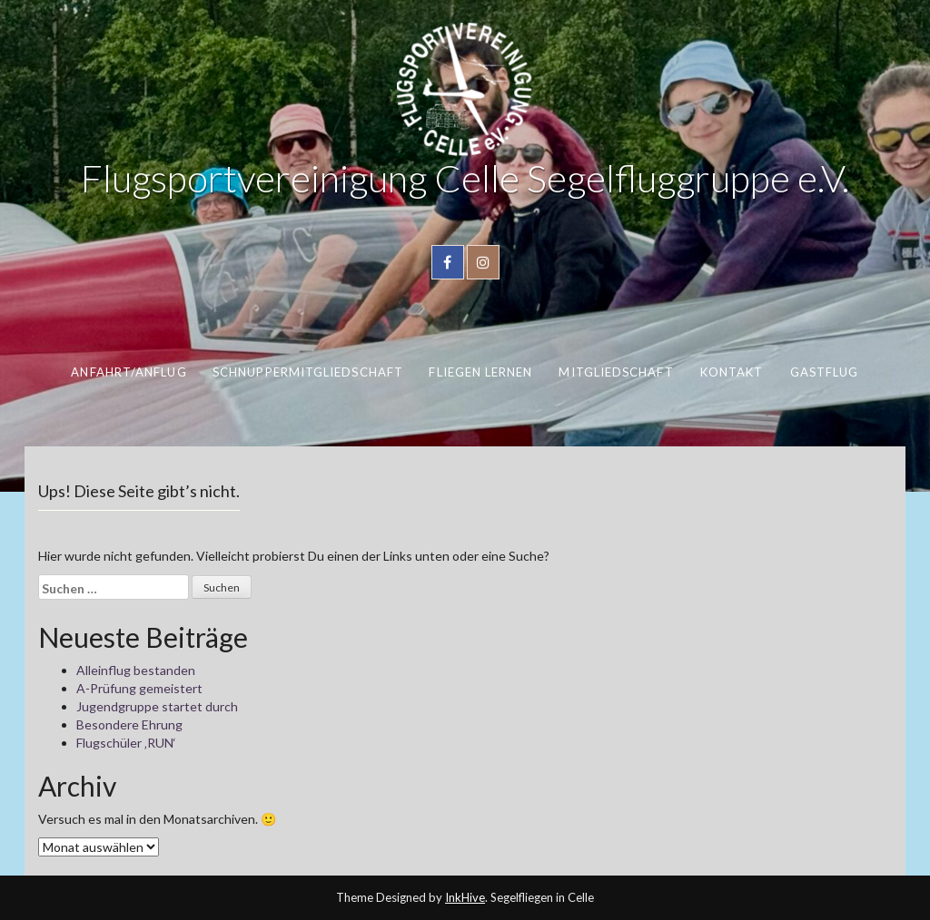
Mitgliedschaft (616, 372)
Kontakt (732, 372)
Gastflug (824, 372)
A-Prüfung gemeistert (139, 688)
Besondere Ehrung (129, 724)
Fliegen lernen (480, 372)
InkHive (465, 897)
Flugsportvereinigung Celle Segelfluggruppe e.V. (465, 178)
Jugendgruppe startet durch (157, 706)
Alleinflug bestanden (135, 670)
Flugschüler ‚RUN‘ (126, 742)
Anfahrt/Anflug (128, 372)
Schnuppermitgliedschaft (308, 372)
